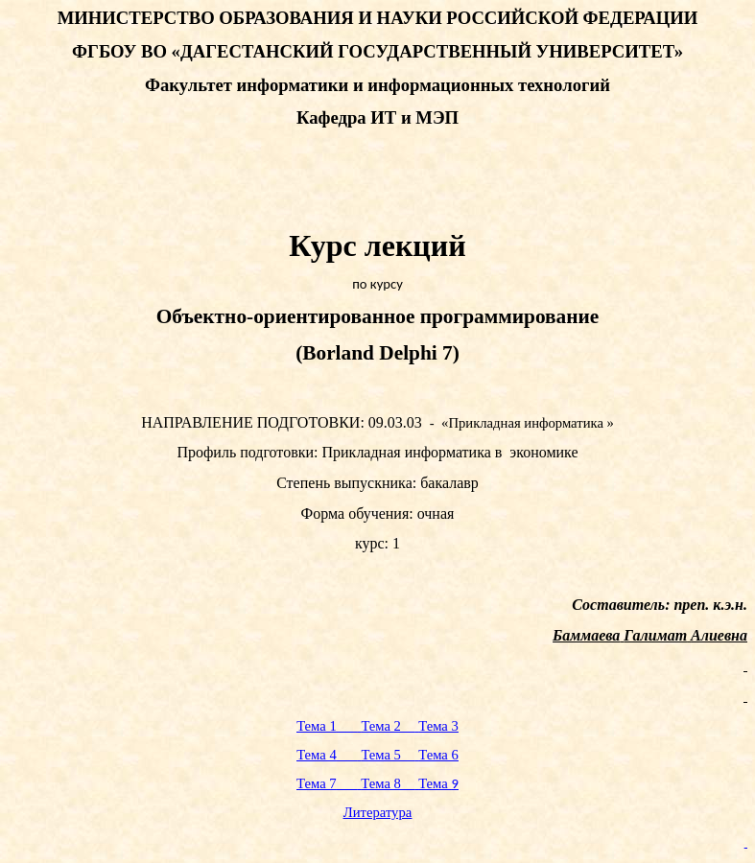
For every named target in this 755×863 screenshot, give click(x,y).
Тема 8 (387, 783)
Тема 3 (438, 726)
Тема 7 (327, 783)
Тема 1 (327, 726)
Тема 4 (327, 754)
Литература (378, 812)
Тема (438, 783)
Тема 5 (387, 754)
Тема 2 (387, 726)
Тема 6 (438, 754)
